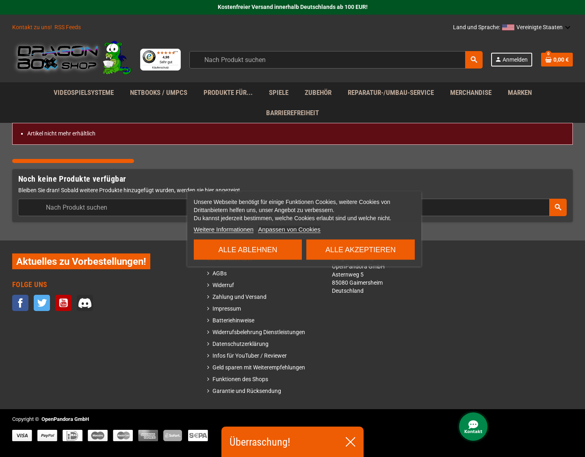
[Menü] (199, 49)
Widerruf (223, 285)
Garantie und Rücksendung (246, 391)
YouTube (63, 303)
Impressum (226, 308)
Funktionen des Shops (240, 379)
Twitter (42, 303)
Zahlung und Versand (239, 297)
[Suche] (347, 60)
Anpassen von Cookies (289, 228)
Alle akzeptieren (360, 249)
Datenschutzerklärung (240, 344)
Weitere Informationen (224, 228)
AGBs (219, 273)
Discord (85, 303)
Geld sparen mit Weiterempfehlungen (258, 367)
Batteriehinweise (233, 320)
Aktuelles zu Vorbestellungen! (81, 261)
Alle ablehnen (248, 249)
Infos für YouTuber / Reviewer (249, 355)
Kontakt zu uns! (32, 27)
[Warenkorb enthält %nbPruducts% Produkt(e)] (557, 60)
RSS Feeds (67, 27)
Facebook (20, 303)
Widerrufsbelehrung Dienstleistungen (258, 332)
